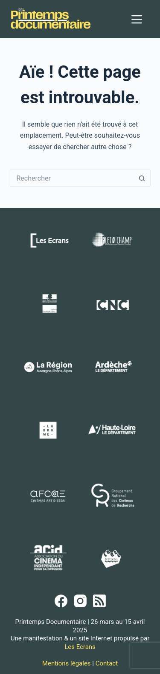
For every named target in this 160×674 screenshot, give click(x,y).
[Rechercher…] (72, 178)
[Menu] (136, 19)
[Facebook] (61, 601)
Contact (107, 663)
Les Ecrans (80, 647)
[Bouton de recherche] (142, 178)
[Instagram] (80, 601)
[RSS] (99, 601)
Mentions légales (66, 663)
